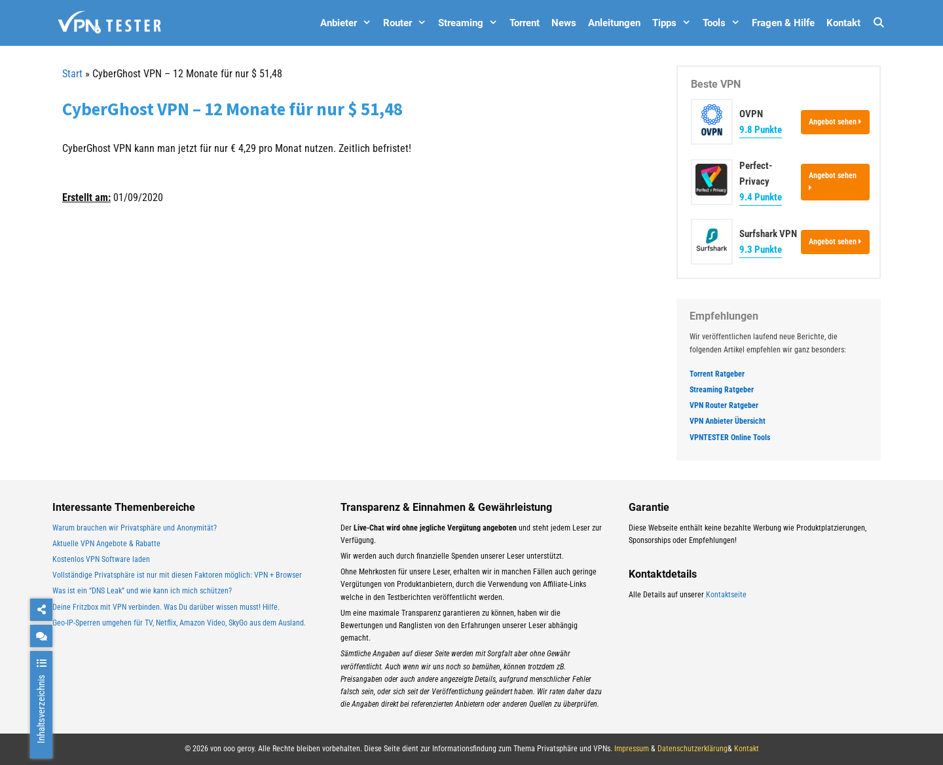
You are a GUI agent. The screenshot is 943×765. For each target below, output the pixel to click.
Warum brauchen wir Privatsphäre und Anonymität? (134, 527)
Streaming (471, 23)
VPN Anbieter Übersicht (728, 421)
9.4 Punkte (760, 197)
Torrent (524, 23)
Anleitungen (614, 23)
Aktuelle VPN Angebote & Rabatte (106, 543)
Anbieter (348, 23)
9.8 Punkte (760, 130)
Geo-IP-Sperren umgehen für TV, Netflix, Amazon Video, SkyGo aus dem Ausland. (179, 622)
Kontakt (843, 23)
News (563, 23)
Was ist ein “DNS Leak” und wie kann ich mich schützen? (142, 590)
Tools (724, 23)
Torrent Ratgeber (717, 374)
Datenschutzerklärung (692, 748)
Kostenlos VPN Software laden (101, 559)
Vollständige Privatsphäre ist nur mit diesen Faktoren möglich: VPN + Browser (177, 575)
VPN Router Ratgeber (724, 405)
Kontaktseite (726, 594)
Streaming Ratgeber (722, 389)
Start (72, 73)
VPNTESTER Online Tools (730, 437)
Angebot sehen (835, 121)
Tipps (674, 23)
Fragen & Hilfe (783, 23)
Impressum (631, 748)
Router (407, 23)
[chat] (41, 636)
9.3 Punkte (760, 249)
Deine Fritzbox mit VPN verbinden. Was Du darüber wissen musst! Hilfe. (166, 607)
